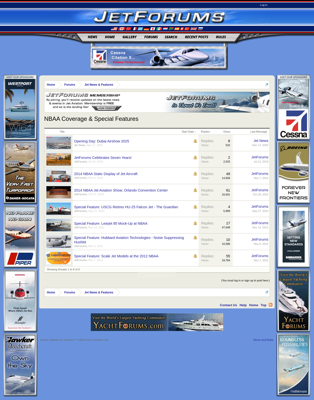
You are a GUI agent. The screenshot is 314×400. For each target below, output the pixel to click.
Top (263, 305)
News (92, 37)
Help (243, 305)
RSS (270, 304)
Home (110, 37)
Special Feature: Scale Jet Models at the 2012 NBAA (116, 256)
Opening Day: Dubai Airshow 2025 (101, 141)
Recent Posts (196, 37)
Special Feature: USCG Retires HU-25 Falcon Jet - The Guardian (126, 207)
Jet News (79, 145)
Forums (151, 37)
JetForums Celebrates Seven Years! (103, 158)
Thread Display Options (157, 274)
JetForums (80, 161)
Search (171, 37)
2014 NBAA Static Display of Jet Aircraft (105, 174)
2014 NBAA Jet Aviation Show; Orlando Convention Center (121, 190)
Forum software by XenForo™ (74, 339)
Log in (263, 4)
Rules (221, 37)
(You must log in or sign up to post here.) (245, 280)
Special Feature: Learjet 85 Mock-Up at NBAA (110, 223)
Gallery (130, 37)
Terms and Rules (263, 339)
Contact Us (228, 305)
